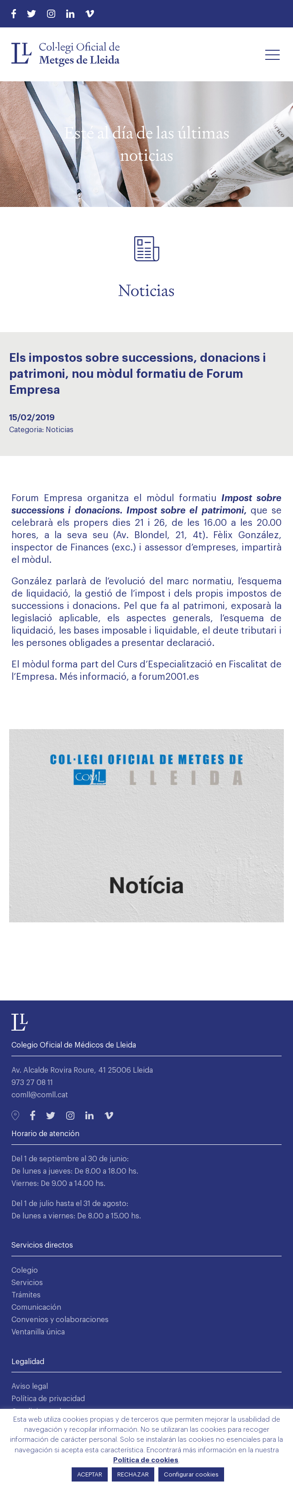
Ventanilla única (38, 1332)
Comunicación (36, 1307)
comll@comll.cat (39, 1095)
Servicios (27, 1282)
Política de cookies (145, 1460)
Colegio (24, 1270)
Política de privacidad (48, 1398)
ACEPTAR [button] (89, 1474)
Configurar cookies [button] (191, 1474)
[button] (272, 54)
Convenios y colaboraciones (60, 1319)
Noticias (59, 430)
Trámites (26, 1295)
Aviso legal (29, 1386)
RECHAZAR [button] (133, 1474)
